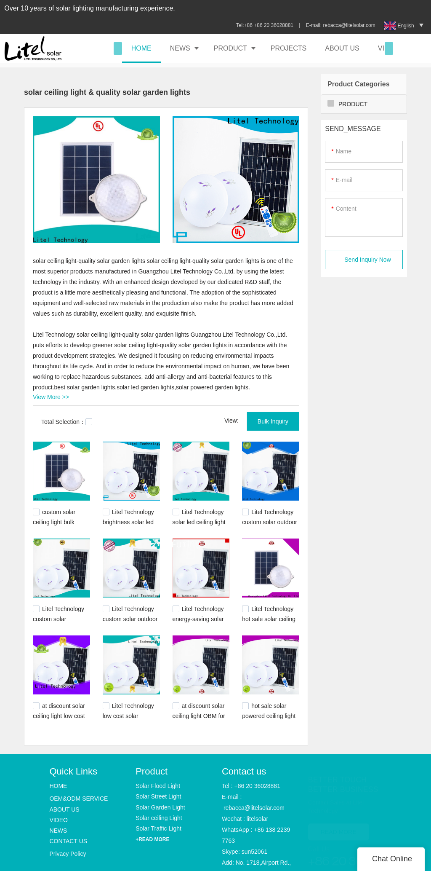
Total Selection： (66, 421)
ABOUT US (342, 48)
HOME (141, 48)
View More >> (51, 397)
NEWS (180, 48)
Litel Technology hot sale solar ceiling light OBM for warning (270, 618)
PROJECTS (288, 48)
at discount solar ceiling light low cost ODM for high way (59, 714)
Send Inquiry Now (367, 259)
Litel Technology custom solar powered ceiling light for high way (59, 622)
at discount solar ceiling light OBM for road (199, 714)
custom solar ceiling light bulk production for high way (57, 525)
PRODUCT (230, 48)
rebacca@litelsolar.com (350, 25)
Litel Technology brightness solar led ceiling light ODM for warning (129, 525)
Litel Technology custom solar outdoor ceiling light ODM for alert (130, 622)
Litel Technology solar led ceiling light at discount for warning (199, 525)
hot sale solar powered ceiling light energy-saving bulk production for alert (268, 719)
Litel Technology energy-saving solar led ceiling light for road (198, 622)
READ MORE (339, 826)
